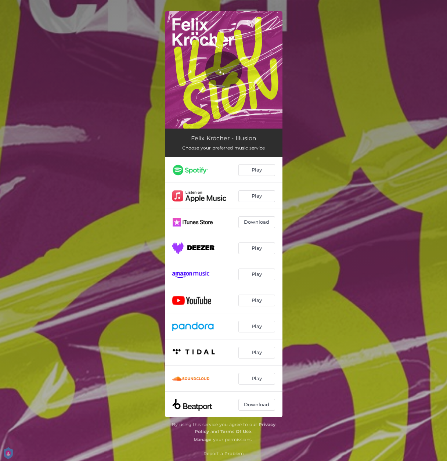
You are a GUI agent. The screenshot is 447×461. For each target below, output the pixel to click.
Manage (203, 439)
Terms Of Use (235, 431)
